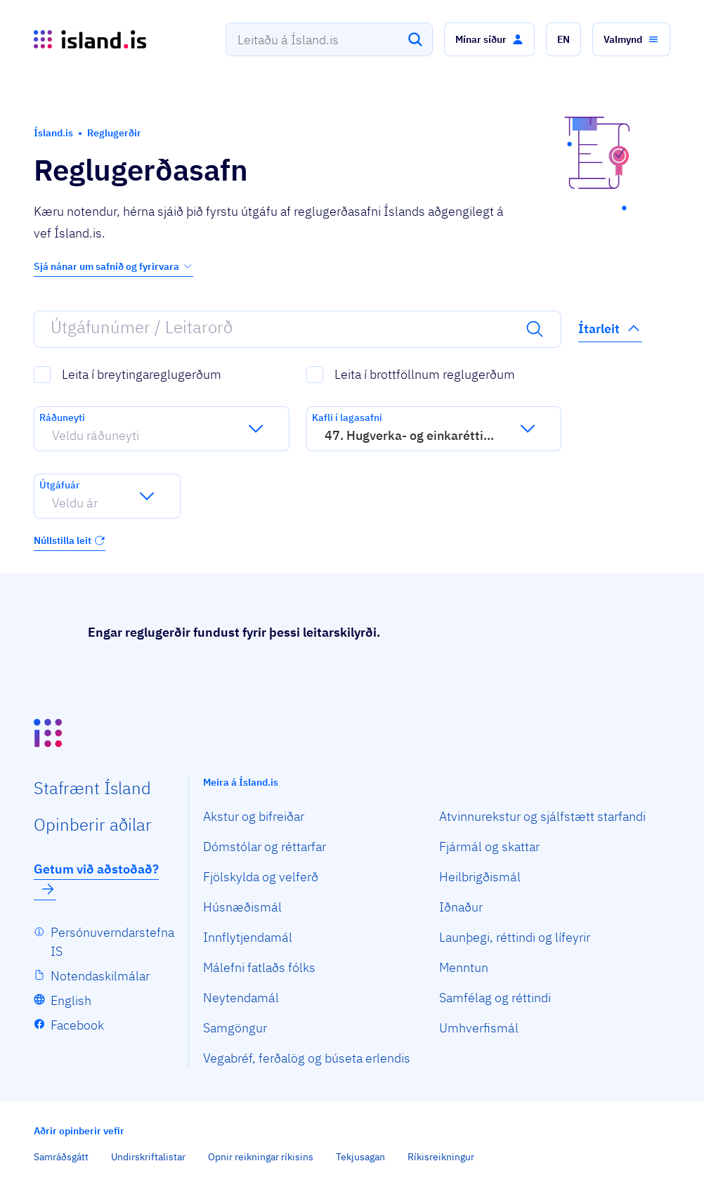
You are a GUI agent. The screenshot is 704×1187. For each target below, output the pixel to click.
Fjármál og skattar (489, 846)
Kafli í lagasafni (347, 417)
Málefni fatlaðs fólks (259, 967)
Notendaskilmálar (100, 976)
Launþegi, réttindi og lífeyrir (514, 937)
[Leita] (415, 39)
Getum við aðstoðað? (96, 879)
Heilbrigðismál (480, 877)
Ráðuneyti (62, 417)
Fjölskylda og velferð (260, 877)
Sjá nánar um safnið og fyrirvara (113, 266)
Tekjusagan (360, 1156)
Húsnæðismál (242, 907)
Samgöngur (235, 1028)
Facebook (77, 1025)
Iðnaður (461, 907)
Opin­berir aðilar (93, 824)
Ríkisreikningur (441, 1156)
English (71, 1000)
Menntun (463, 967)
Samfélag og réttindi (495, 998)
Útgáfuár (59, 485)
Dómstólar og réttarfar (264, 846)
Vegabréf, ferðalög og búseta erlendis (306, 1058)
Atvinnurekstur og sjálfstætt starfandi (542, 816)
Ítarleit (610, 328)
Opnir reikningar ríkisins (260, 1156)
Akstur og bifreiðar (253, 816)
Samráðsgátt (61, 1156)
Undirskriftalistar (148, 1156)
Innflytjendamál (247, 937)
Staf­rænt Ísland (92, 788)
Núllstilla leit (69, 540)
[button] (489, 39)
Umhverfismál (479, 1028)
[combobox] (329, 39)
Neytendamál (241, 998)
